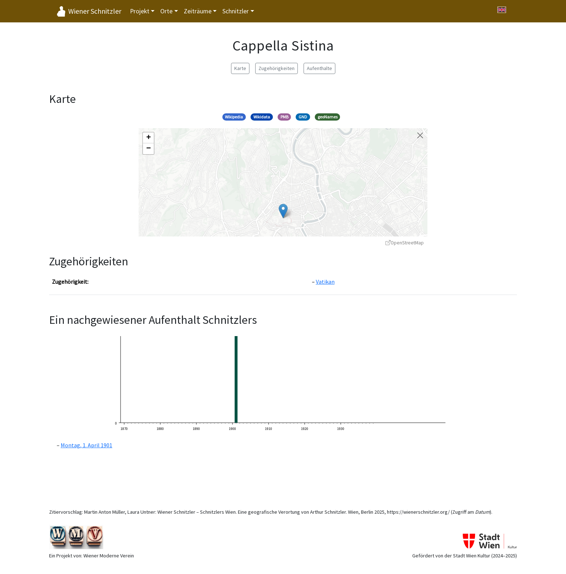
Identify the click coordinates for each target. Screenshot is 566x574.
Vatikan (325, 281)
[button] (283, 211)
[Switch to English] (502, 10)
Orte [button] (166, 11)
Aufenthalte (319, 68)
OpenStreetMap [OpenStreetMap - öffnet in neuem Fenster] (405, 243)
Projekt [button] (139, 11)
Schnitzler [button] (235, 11)
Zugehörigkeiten (276, 68)
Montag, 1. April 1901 (86, 445)
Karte (240, 68)
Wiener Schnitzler (94, 11)
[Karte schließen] (420, 135)
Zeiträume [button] (198, 11)
